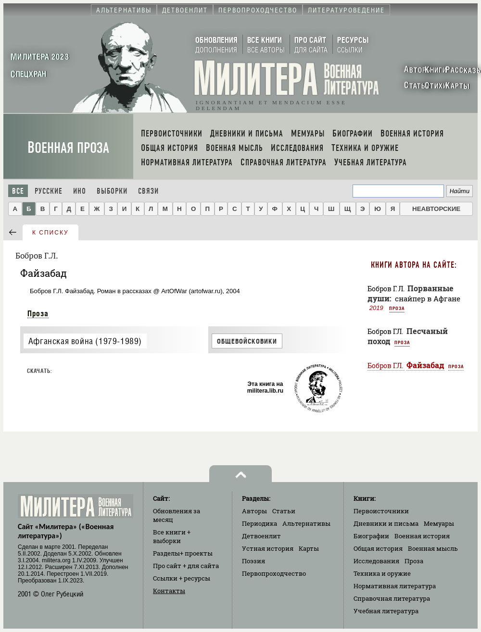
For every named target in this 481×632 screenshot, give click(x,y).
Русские (49, 191)
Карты (309, 548)
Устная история (267, 548)
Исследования (376, 561)
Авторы (254, 511)
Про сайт (186, 565)
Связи (148, 191)
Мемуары (439, 523)
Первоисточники (381, 511)
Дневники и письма (386, 523)
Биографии (371, 536)
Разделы (183, 553)
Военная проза (68, 148)
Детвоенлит (261, 536)
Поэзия (253, 561)
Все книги (171, 536)
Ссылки (181, 578)
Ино (79, 191)
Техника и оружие (382, 573)
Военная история (422, 536)
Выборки (112, 191)
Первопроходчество (274, 573)
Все (18, 191)
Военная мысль (433, 548)
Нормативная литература (395, 586)
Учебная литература (386, 611)
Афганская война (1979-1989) (85, 341)
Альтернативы (306, 523)
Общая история (378, 548)
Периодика (259, 523)
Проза (38, 313)
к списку (50, 232)
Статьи (283, 511)
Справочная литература (392, 598)
